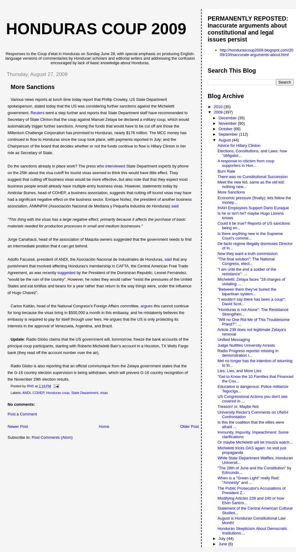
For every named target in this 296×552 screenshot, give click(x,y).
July (222, 538)
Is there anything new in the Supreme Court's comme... (250, 235)
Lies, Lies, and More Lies (239, 371)
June (223, 544)
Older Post (189, 426)
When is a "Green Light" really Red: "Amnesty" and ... (248, 480)
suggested (66, 272)
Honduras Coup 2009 (96, 29)
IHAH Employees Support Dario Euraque (253, 208)
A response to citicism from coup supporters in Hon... (245, 163)
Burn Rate (226, 171)
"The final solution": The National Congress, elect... (245, 261)
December (228, 118)
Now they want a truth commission (247, 253)
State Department (84, 393)
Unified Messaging (233, 339)
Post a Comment (22, 414)
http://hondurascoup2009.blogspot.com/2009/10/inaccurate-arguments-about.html (257, 52)
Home (104, 426)
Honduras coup (57, 393)
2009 (219, 112)
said (175, 206)
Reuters (38, 113)
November (228, 123)
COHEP (38, 393)
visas (104, 393)
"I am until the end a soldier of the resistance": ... (246, 271)
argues (147, 306)
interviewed (115, 166)
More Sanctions (231, 192)
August (225, 140)
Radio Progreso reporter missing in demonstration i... (247, 353)
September (228, 134)
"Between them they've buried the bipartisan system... (246, 291)
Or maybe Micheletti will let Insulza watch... (255, 442)
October (226, 129)
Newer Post (18, 426)
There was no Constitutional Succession (252, 176)
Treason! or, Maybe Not (237, 406)
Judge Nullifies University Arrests (246, 345)
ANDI (26, 393)
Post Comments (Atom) (52, 437)
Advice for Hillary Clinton (239, 145)
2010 (219, 106)
